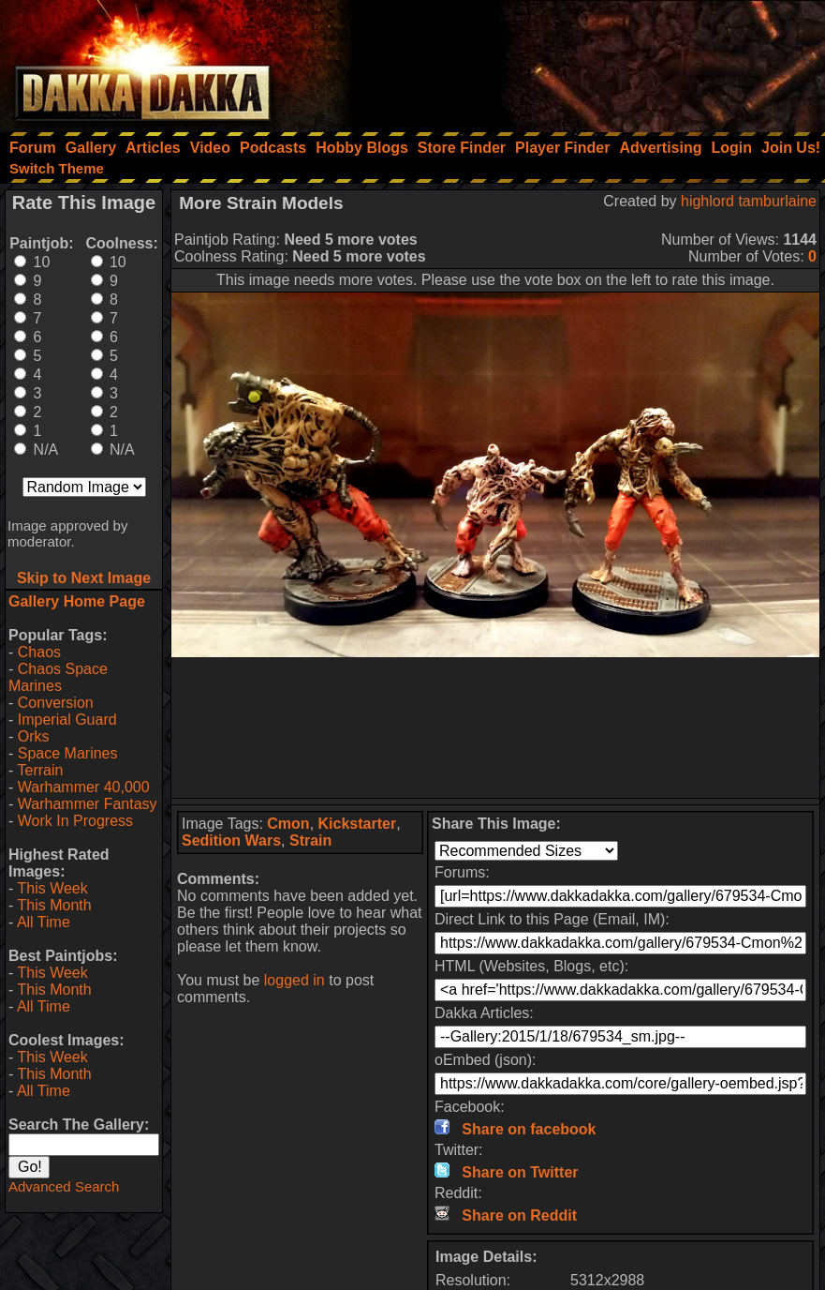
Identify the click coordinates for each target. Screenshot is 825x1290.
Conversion (56, 703)
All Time (43, 922)
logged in (294, 980)
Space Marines (68, 753)
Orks (34, 736)
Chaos (39, 652)
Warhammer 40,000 (84, 787)
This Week (52, 888)
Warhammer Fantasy (87, 804)
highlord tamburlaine (749, 201)
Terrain (40, 770)
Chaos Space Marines (58, 677)
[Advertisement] (573, 61)
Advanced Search (63, 1186)
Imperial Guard (67, 720)
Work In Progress (75, 821)
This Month (54, 905)
